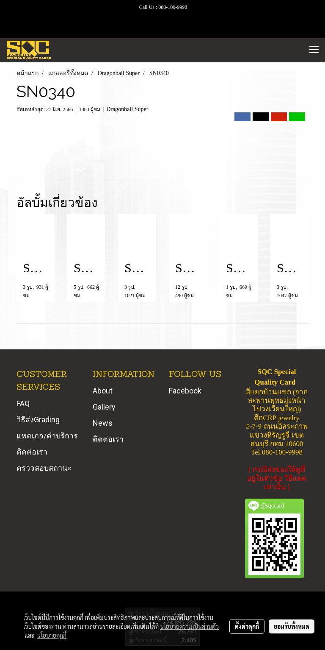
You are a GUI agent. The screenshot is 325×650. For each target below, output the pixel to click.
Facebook (185, 390)
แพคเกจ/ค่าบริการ (47, 435)
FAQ (23, 403)
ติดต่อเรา (32, 451)
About (103, 390)
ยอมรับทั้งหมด (291, 626)
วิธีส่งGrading (38, 419)
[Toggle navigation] (314, 50)
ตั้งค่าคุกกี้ (247, 626)
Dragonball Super (127, 109)
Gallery (104, 406)
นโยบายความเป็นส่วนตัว (189, 626)
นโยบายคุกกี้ (51, 635)
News (103, 422)
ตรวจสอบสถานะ (44, 467)
